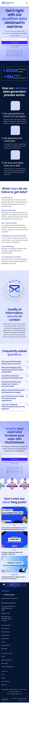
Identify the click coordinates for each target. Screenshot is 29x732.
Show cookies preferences (14, 694)
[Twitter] (25, 585)
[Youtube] (4, 585)
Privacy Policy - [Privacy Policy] (14, 689)
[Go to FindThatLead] (7, 3)
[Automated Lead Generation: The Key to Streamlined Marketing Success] (14, 518)
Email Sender (5, 635)
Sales (3, 657)
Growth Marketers (7, 667)
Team (3, 678)
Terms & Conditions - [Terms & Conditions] (14, 691)
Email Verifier (5, 632)
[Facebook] (18, 585)
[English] (5, 699)
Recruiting (4, 663)
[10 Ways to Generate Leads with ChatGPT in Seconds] (14, 543)
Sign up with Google (14, 51)
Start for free (14, 42)
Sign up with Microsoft (14, 55)
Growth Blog (5, 681)
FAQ (2, 675)
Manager (4, 649)
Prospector (5, 638)
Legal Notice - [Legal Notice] (5, 689)
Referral (4, 685)
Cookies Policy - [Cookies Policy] (23, 689)
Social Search (5, 645)
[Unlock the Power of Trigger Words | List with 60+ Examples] (14, 568)
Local (3, 642)
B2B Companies (6, 660)
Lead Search (5, 628)
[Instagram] (11, 585)
